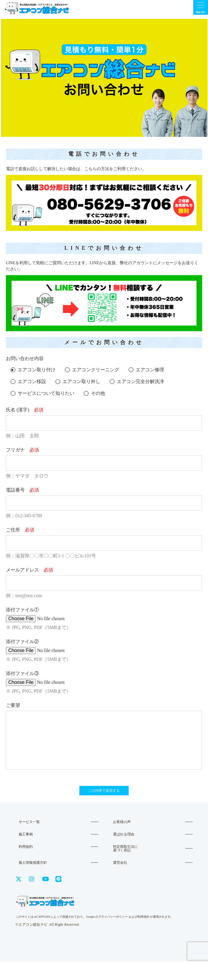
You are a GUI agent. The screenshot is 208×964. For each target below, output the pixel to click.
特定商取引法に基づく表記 (125, 851)
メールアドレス (29, 569)
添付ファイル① (22, 609)
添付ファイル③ (22, 673)
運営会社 (120, 865)
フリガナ (22, 449)
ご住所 (20, 529)
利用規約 (26, 849)
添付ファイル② (22, 641)
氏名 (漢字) (24, 409)
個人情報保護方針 (33, 865)
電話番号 (22, 489)
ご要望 (13, 705)
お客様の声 (122, 824)
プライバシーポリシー (113, 919)
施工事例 (26, 837)
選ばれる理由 (123, 837)
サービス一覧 (29, 824)
